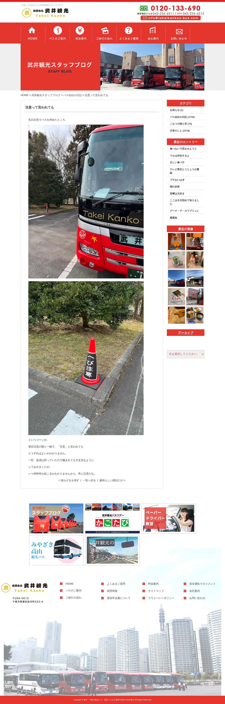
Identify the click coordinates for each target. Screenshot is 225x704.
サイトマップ (156, 590)
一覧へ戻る (89, 480)
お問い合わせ (177, 33)
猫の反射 (175, 186)
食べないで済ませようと (183, 148)
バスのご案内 (57, 33)
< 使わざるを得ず (68, 480)
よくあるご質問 (128, 33)
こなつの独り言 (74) (181, 123)
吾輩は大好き (177, 193)
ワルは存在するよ (179, 155)
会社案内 (153, 33)
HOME (24, 95)
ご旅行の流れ (104, 33)
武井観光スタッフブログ (46, 95)
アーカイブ (185, 332)
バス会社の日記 (72, 95)
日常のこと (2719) (180, 130)
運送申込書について (118, 597)
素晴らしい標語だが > (112, 480)
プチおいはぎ (177, 179)
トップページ (33, 33)
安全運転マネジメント (202, 583)
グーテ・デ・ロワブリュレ (184, 210)
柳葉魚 (173, 217)
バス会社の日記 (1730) (182, 117)
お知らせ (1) (176, 110)
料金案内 (81, 33)
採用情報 (112, 590)
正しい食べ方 (177, 162)
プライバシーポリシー (161, 597)
